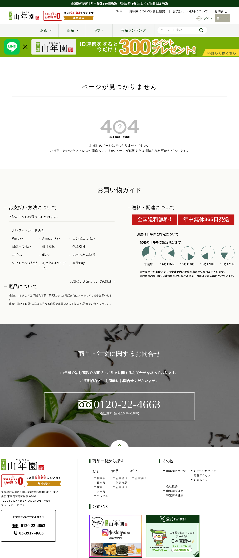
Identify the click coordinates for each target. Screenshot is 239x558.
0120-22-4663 (28, 525)
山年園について (176, 471)
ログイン (204, 18)
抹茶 (100, 487)
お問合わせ (201, 480)
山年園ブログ (174, 490)
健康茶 (101, 478)
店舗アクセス (202, 475)
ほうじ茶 (102, 496)
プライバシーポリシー (14, 505)
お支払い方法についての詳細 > (92, 281)
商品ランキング (133, 30)
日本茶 (101, 482)
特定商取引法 (174, 495)
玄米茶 (101, 491)
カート (222, 17)
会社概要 (172, 486)
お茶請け (121, 478)
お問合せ (220, 11)
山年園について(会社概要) (147, 11)
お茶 (44, 30)
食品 (70, 30)
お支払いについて (205, 471)
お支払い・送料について (190, 11)
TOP (119, 11)
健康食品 (121, 482)
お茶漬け (121, 487)
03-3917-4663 (15, 500)
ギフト (99, 30)
